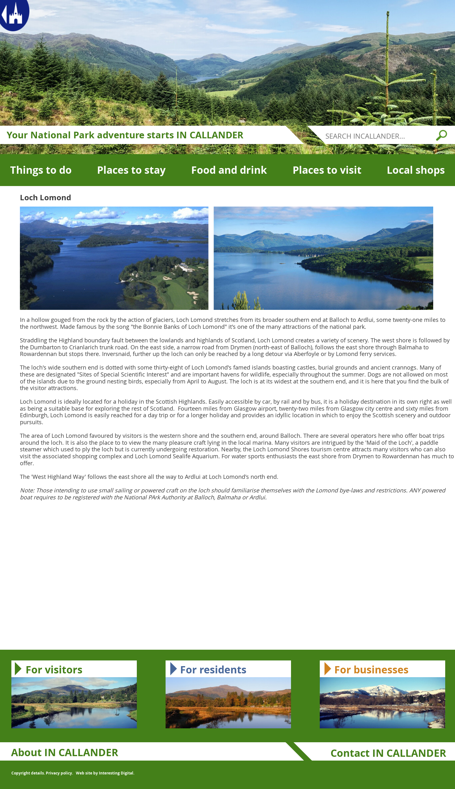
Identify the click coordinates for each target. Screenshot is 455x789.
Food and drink (229, 170)
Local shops (416, 170)
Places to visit (327, 170)
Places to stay (131, 170)
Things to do (41, 170)
